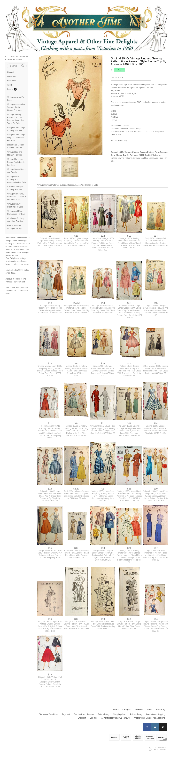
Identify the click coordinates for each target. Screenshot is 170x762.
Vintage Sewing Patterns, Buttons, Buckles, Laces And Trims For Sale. (67, 185)
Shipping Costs (119, 714)
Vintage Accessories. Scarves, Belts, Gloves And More (16, 107)
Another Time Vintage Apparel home (149, 718)
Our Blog (93, 718)
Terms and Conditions (48, 714)
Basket (10, 89)
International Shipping (155, 714)
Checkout (82, 718)
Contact (10, 72)
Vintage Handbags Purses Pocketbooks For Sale (16, 162)
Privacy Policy (136, 714)
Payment (66, 714)
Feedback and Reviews (84, 714)
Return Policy (103, 714)
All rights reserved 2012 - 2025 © (115, 718)
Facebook (11, 81)
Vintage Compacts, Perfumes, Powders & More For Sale (16, 197)
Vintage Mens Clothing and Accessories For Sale (16, 179)
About (9, 85)
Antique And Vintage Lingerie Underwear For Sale (16, 138)
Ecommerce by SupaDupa (160, 748)
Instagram (11, 76)
